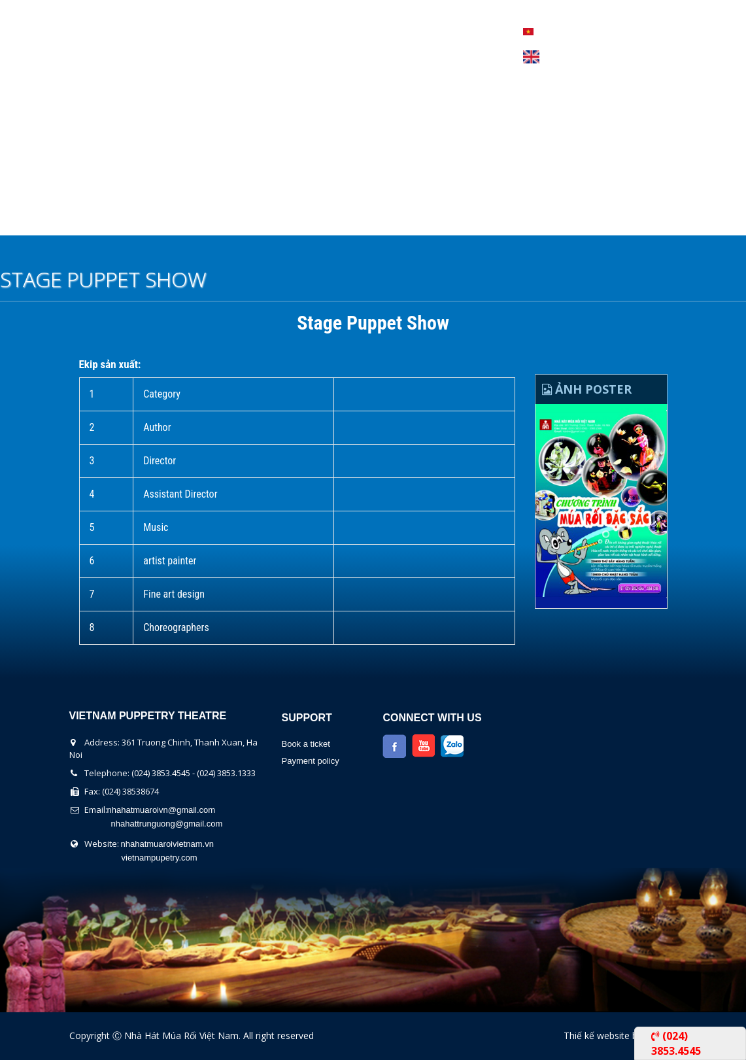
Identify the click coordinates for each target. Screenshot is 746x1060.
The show (188, 218)
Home (39, 218)
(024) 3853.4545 (676, 1043)
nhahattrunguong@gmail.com (167, 824)
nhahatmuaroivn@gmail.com (161, 810)
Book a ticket (305, 744)
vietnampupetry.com (159, 858)
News (414, 218)
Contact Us (489, 218)
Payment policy (310, 761)
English (531, 56)
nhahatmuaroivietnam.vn (167, 844)
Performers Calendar (307, 218)
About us (108, 218)
